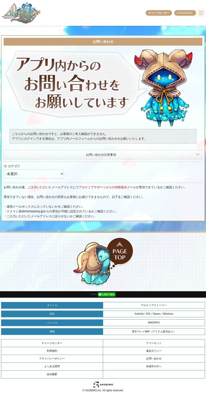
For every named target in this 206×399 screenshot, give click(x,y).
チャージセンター (158, 12)
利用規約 (52, 350)
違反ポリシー (154, 350)
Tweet (93, 294)
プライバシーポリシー (52, 358)
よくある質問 (52, 366)
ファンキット (154, 343)
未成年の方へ (154, 366)
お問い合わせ (154, 358)
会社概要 (52, 374)
